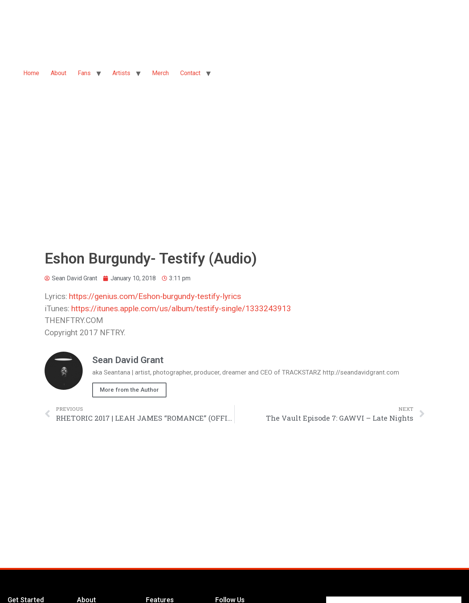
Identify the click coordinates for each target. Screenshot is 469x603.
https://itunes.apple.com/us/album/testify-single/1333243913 (181, 308)
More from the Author (129, 389)
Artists (121, 73)
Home (31, 73)
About (58, 73)
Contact (190, 73)
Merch (160, 73)
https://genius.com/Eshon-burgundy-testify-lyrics (155, 296)
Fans (84, 73)
